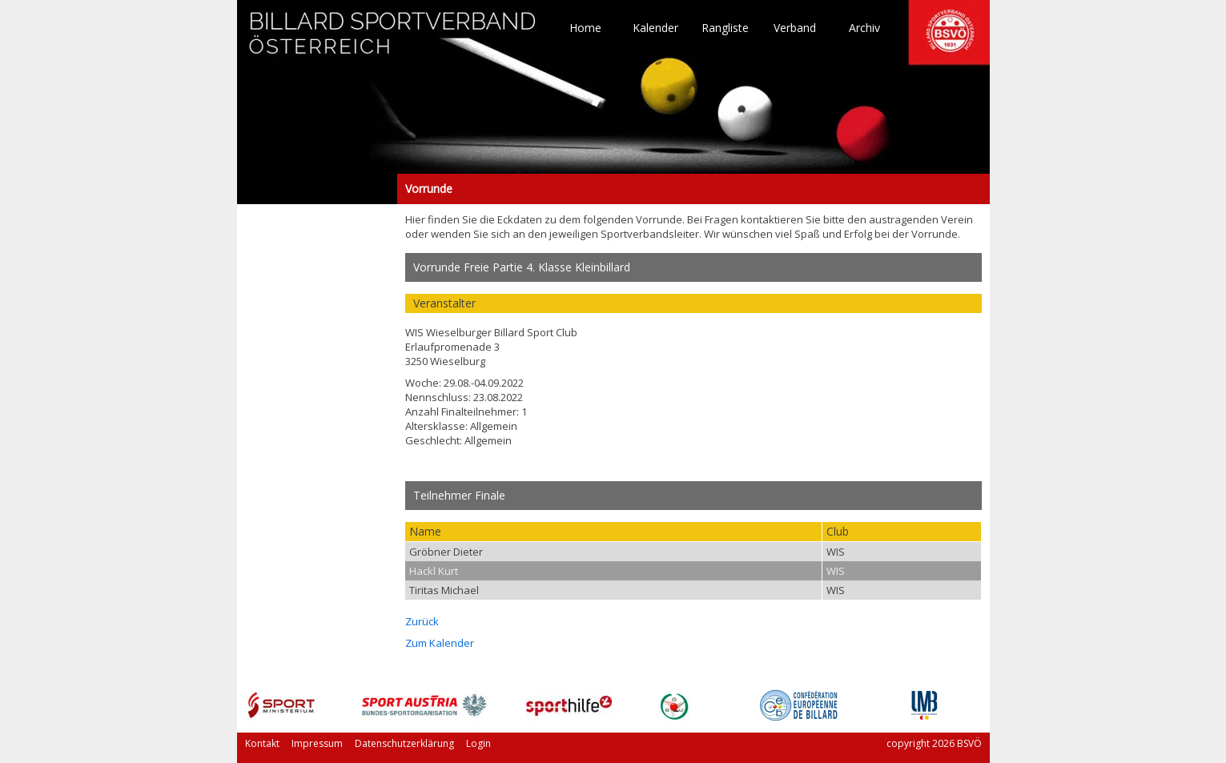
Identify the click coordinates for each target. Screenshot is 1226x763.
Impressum (317, 743)
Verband (795, 28)
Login (478, 743)
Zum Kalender (439, 643)
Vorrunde (317, 189)
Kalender (655, 28)
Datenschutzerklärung (404, 743)
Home (585, 28)
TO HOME (393, 40)
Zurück (422, 621)
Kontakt (262, 743)
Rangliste (725, 28)
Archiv (864, 28)
